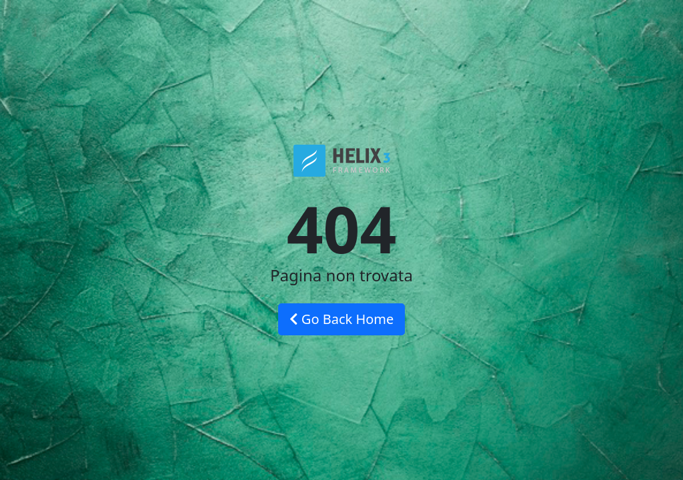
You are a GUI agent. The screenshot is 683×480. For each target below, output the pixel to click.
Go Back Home (341, 319)
